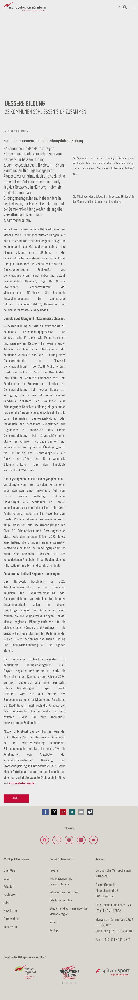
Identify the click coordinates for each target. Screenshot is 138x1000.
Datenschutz (12, 919)
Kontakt (54, 930)
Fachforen (10, 894)
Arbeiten (9, 886)
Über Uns (9, 870)
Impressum (11, 927)
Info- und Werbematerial (65, 892)
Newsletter (10, 910)
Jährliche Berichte (61, 900)
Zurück (16, 798)
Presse (54, 870)
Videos (54, 922)
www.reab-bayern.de (21, 783)
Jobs (6, 902)
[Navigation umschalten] (133, 7)
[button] (45, 812)
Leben (7, 878)
